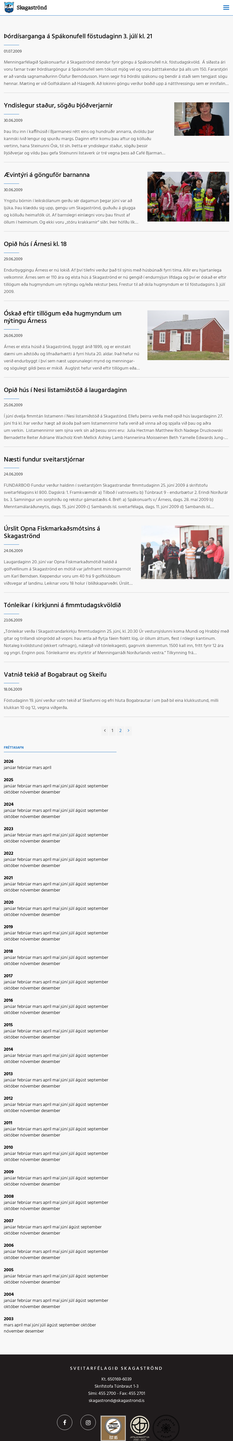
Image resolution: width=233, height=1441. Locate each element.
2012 (8, 1098)
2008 (9, 1196)
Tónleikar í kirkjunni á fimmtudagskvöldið (62, 605)
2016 (8, 1000)
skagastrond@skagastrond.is (116, 1401)
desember (50, 792)
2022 (8, 853)
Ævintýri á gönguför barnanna (47, 175)
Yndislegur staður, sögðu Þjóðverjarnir (58, 106)
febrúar (24, 768)
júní (65, 786)
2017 (8, 976)
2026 (9, 761)
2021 (8, 878)
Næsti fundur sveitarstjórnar (44, 460)
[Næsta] (128, 731)
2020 (9, 902)
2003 (9, 1319)
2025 (8, 780)
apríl (47, 768)
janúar (10, 768)
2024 (9, 804)
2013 (8, 1074)
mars (37, 768)
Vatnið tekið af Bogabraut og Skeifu (55, 675)
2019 (8, 927)
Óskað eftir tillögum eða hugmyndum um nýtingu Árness (63, 317)
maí (56, 786)
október (12, 792)
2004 (9, 1294)
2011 (8, 1123)
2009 (9, 1172)
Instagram (88, 1422)
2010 (8, 1147)
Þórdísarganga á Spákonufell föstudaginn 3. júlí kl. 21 (78, 36)
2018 (8, 951)
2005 (9, 1270)
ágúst (81, 786)
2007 (9, 1221)
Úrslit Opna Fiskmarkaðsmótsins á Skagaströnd (52, 533)
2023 (8, 829)
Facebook (64, 1422)
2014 (8, 1049)
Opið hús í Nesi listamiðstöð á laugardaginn (65, 390)
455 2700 (107, 1393)
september (97, 786)
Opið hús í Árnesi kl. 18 (35, 244)
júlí (72, 786)
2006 (9, 1245)
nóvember (30, 792)
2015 (8, 1025)
